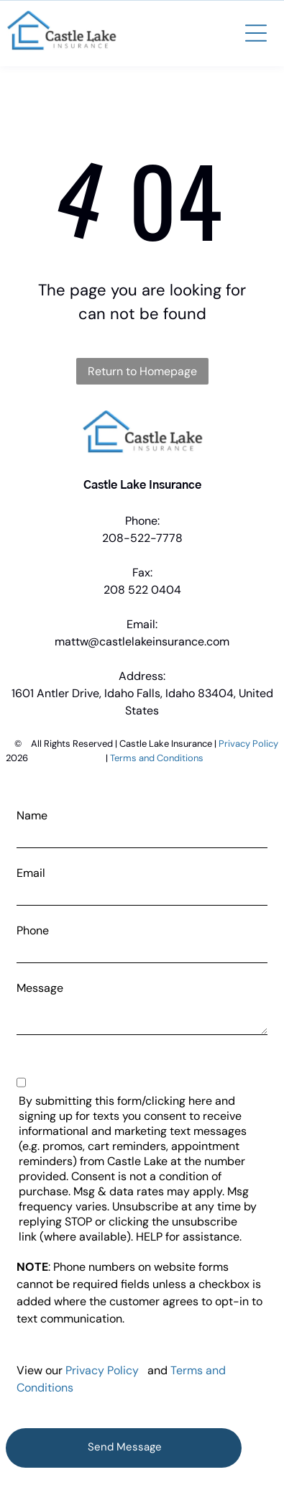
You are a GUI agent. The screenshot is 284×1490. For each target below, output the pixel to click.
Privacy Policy (248, 743)
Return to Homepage (142, 371)
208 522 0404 (142, 589)
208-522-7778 (142, 538)
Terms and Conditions (156, 758)
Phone (33, 930)
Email (31, 872)
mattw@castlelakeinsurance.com (142, 641)
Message (40, 987)
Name (32, 815)
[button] (256, 33)
